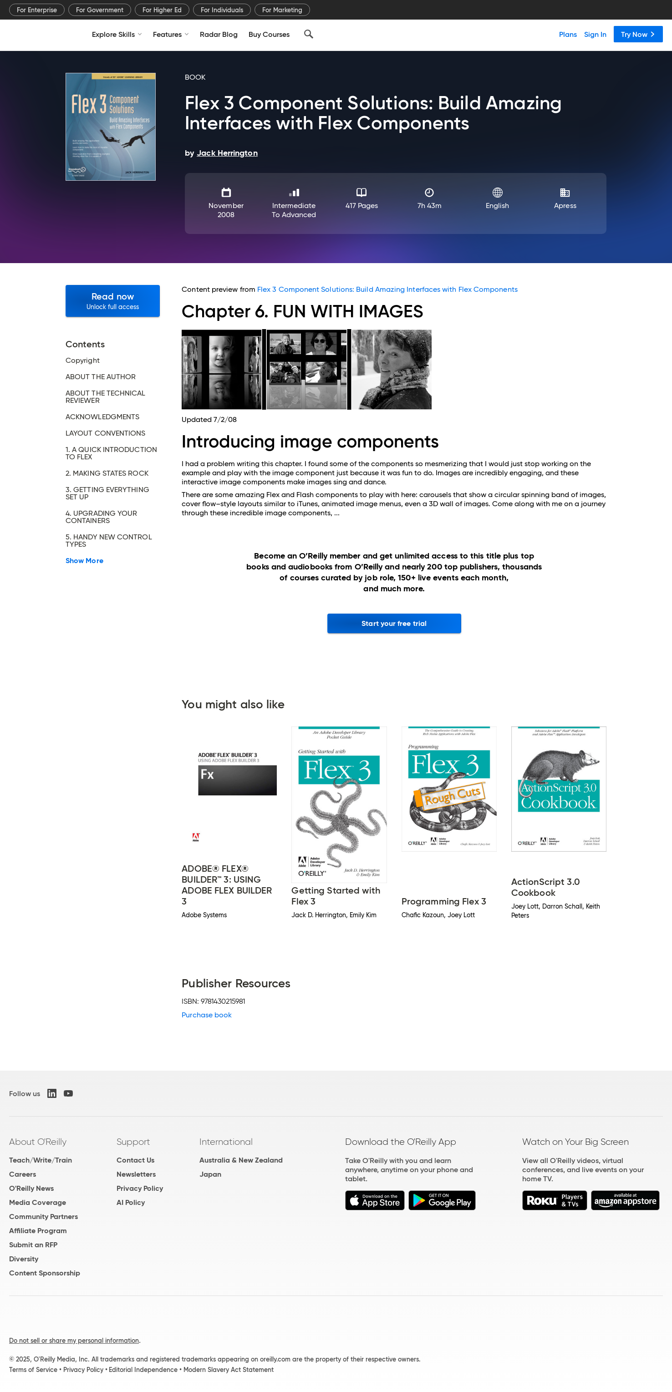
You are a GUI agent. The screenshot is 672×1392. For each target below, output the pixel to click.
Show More (84, 560)
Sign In (595, 34)
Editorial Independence (143, 1370)
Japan (210, 1174)
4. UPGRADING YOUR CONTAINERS (101, 517)
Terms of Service (33, 1370)
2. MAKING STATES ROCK (107, 473)
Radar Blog (219, 34)
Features (171, 34)
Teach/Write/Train (40, 1160)
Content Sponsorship (44, 1273)
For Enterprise (37, 10)
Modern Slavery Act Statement (228, 1370)
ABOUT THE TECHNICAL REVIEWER (106, 397)
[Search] (308, 34)
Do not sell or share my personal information (74, 1340)
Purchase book (207, 1015)
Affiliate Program (38, 1230)
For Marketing (282, 10)
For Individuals (222, 10)
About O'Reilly (37, 1141)
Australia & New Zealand (241, 1160)
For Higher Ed (162, 10)
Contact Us (135, 1160)
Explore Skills (117, 34)
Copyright (83, 360)
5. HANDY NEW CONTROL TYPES (109, 540)
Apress (565, 205)
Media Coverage (37, 1202)
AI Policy (131, 1202)
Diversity (23, 1259)
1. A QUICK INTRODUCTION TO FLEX (111, 453)
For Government (99, 10)
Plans (568, 34)
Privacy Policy (140, 1188)
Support (133, 1141)
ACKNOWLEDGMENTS (102, 417)
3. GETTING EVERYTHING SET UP (107, 493)
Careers (22, 1174)
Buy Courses (269, 34)
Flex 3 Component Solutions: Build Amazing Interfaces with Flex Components (387, 289)
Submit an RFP (33, 1245)
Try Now (638, 34)
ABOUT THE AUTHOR (101, 377)
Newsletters (136, 1174)
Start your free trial (394, 623)
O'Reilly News (31, 1188)
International (226, 1141)
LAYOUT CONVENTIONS (105, 433)
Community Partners (43, 1216)
